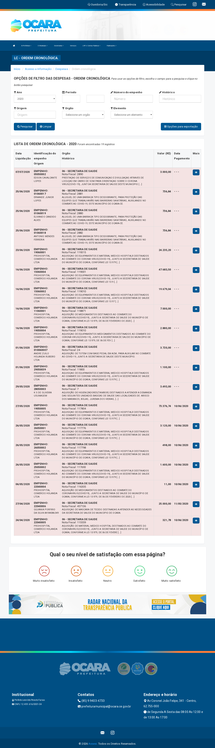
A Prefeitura (26, 46)
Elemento (118, 108)
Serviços (73, 46)
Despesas (61, 69)
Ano (18, 92)
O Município (43, 46)
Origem (20, 108)
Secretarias (59, 46)
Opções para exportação (181, 126)
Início (17, 69)
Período (69, 92)
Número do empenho (126, 92)
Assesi (92, 742)
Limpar (45, 126)
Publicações (112, 46)
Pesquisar (25, 126)
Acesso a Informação (38, 69)
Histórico (167, 92)
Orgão (67, 108)
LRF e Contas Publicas (91, 46)
